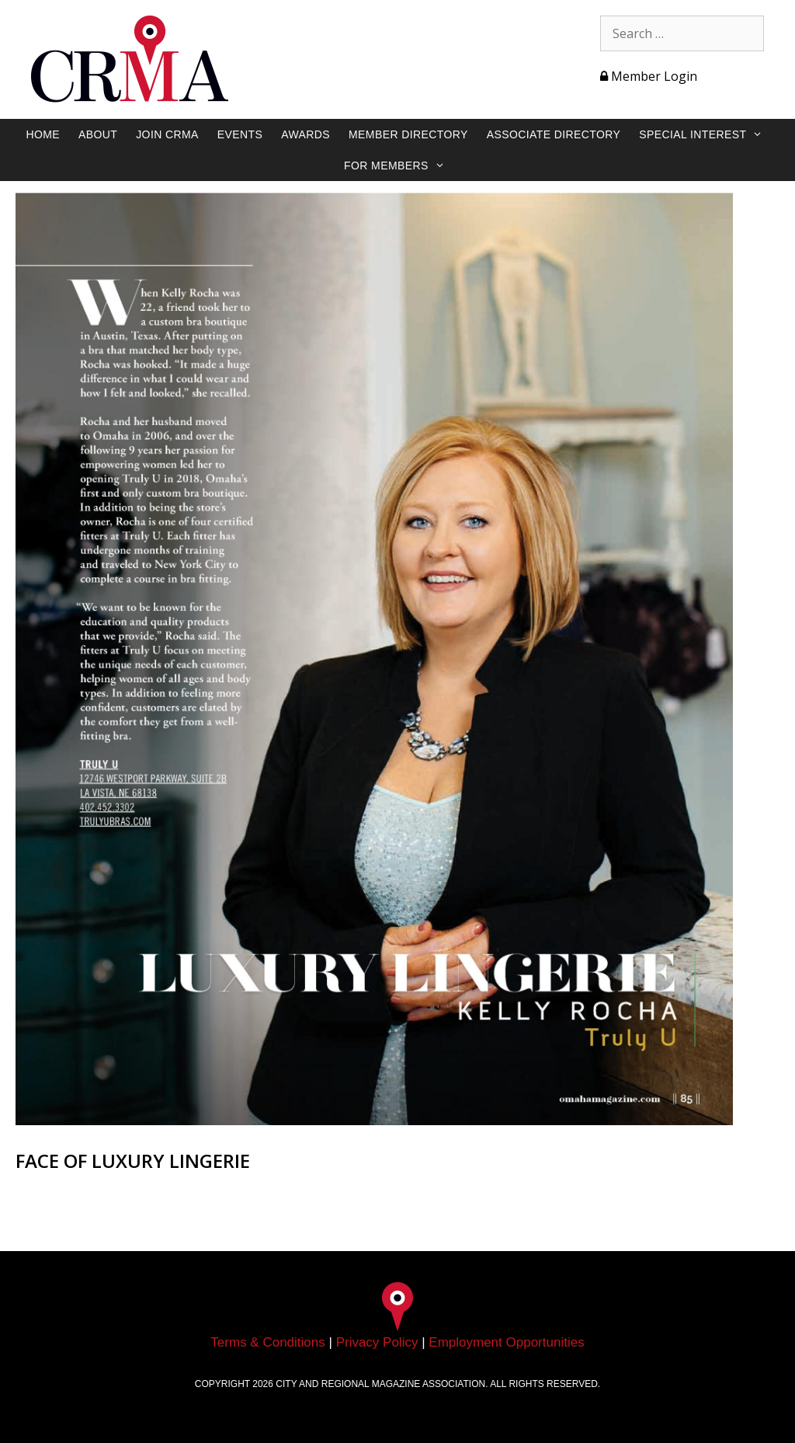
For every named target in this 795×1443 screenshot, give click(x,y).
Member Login (648, 76)
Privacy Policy (377, 1342)
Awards (305, 134)
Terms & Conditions (267, 1342)
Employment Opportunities (506, 1342)
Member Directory (408, 134)
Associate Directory (554, 134)
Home (43, 134)
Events (239, 134)
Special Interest (708, 134)
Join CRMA (167, 134)
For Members (402, 165)
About (97, 134)
